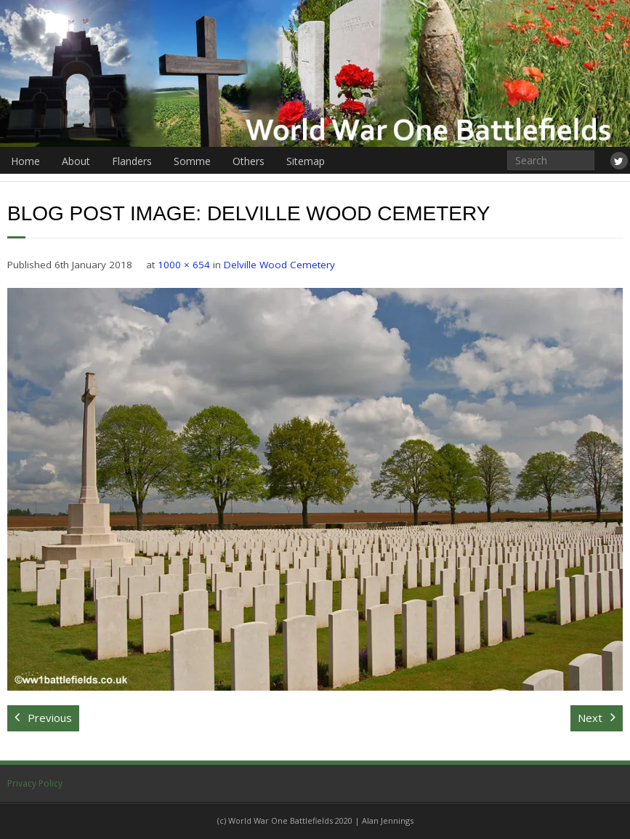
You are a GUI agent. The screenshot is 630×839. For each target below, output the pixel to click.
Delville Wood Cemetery (279, 264)
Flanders (132, 161)
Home (25, 161)
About (76, 161)
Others (248, 161)
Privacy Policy (34, 783)
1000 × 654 (184, 264)
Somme (192, 161)
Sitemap (305, 161)
